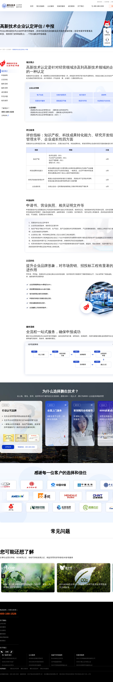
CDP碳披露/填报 (56, 662)
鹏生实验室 (24, 668)
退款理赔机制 (4, 637)
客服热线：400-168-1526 (26, 447)
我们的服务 (40, 6)
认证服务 (50, 6)
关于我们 (80, 6)
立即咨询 (4, 115)
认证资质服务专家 (19, 6)
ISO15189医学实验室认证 (84, 665)
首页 (31, 6)
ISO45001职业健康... (35, 665)
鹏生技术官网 (14, 668)
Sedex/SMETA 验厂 (8, 662)
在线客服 (106, 2)
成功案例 (71, 6)
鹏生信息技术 (34, 668)
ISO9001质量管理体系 (36, 658)
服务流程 (4, 84)
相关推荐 (4, 100)
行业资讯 (3, 630)
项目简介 (4, 71)
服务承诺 (23, 674)
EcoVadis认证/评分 (8, 665)
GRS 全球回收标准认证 (9, 658)
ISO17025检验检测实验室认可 (85, 658)
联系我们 (3, 640)
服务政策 (99, 2)
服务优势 (4, 88)
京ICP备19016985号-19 (34, 674)
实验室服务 (61, 6)
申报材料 (4, 75)
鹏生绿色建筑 (44, 668)
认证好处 (4, 79)
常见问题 (4, 96)
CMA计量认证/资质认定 (83, 662)
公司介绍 (3, 623)
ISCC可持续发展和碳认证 (59, 665)
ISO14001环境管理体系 (36, 662)
